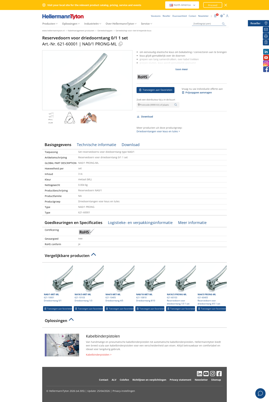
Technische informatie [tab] (96, 144)
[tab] (134, 256)
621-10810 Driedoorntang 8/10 (150, 283)
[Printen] (266, 36)
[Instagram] (266, 63)
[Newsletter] (266, 29)
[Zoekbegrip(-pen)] (209, 24)
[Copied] (120, 44)
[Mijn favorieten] (266, 42)
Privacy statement (180, 379)
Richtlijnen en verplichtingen (149, 379)
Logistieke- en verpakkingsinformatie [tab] (140, 222)
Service (145, 23)
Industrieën (91, 23)
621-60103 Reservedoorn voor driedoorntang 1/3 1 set (181, 284)
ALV (114, 379)
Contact (103, 379)
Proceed (212, 5)
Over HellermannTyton (120, 23)
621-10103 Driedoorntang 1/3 (89, 283)
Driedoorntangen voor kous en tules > (158, 131)
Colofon (124, 379)
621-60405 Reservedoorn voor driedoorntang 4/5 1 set (212, 284)
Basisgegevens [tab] (58, 144)
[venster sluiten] (226, 5)
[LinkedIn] (266, 52)
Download (145, 116)
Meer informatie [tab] (192, 222)
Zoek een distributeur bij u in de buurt (156, 99)
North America (182, 5)
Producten (48, 23)
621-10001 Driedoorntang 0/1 (58, 283)
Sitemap (216, 379)
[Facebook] (266, 69)
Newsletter (201, 379)
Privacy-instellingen (124, 391)
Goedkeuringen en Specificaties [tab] (73, 222)
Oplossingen (69, 23)
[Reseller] (266, 23)
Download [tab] (130, 144)
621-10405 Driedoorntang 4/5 (120, 283)
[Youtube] (266, 57)
